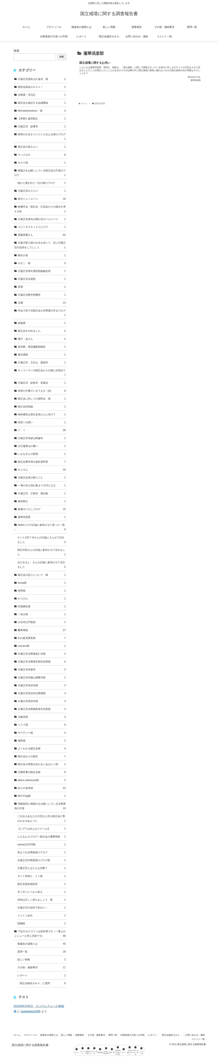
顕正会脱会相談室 (41, 884)
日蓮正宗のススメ (42, 191)
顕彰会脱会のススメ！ (42, 87)
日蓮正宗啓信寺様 (42, 701)
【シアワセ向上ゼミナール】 (41, 828)
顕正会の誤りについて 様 (42, 575)
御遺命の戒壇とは (41, 943)
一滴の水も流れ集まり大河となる (42, 485)
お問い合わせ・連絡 (195, 1035)
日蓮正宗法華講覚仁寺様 (42, 653)
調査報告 (79, 1035)
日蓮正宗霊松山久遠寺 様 (42, 79)
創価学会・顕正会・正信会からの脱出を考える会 (40, 209)
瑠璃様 (41, 923)
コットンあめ (41, 915)
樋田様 (42, 740)
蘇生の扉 (42, 255)
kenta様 (42, 583)
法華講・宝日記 (42, 95)
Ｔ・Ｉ (42, 430)
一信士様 (42, 614)
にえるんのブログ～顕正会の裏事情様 (41, 836)
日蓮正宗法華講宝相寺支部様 (42, 661)
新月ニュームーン (42, 199)
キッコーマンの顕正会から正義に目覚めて (42, 373)
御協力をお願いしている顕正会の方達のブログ (40, 173)
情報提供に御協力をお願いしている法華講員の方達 (40, 806)
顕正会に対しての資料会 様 (42, 398)
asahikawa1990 (30, 1011)
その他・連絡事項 (41, 967)
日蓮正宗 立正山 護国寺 (42, 362)
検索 (16, 50)
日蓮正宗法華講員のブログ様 (41, 860)
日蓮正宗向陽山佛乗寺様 (42, 677)
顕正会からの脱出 (42, 756)
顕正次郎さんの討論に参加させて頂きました (41, 552)
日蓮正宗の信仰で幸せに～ (41, 907)
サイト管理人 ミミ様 (41, 876)
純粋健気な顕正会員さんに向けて (42, 414)
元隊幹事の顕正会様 (42, 772)
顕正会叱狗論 (42, 406)
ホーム (17, 1035)
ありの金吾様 (42, 788)
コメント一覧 (198, 1039)
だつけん (42, 598)
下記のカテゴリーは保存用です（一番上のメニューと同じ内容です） (40, 934)
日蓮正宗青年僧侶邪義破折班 (42, 271)
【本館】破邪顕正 (42, 118)
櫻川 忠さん (42, 339)
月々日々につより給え (41, 892)
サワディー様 (42, 732)
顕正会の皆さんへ (42, 146)
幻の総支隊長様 (42, 638)
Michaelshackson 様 (42, 110)
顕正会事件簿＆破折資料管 (42, 461)
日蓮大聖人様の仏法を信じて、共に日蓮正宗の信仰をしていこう (40, 245)
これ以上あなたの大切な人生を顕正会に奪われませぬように (41, 819)
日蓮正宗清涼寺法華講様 (42, 693)
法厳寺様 (42, 717)
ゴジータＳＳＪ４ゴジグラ (42, 227)
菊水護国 (42, 354)
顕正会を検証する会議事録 (42, 103)
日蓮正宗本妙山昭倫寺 (42, 438)
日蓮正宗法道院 (42, 279)
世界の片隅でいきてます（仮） (42, 391)
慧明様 (42, 590)
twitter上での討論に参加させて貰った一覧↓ (40, 527)
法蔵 (42, 302)
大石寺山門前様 (42, 622)
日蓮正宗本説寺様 (42, 685)
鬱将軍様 (42, 630)
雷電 (42, 287)
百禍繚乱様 (42, 606)
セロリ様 (42, 162)
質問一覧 (41, 951)
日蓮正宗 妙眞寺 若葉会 (42, 383)
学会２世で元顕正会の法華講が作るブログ (42, 313)
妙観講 (42, 323)
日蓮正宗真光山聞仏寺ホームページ (42, 219)
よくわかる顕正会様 (42, 748)
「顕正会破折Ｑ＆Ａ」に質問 (41, 983)
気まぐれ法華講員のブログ (41, 852)
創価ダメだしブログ (42, 509)
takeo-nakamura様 (42, 780)
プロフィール (30, 1035)
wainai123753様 (41, 844)
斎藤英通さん (42, 235)
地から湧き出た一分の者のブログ (41, 183)
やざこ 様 (42, 263)
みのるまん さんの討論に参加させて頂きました (41, 565)
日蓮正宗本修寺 (42, 669)
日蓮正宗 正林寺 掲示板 (42, 493)
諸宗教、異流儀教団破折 (42, 346)
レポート (41, 975)
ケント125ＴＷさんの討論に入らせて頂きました (41, 540)
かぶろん (42, 469)
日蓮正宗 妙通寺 (42, 126)
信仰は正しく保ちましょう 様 (41, 899)
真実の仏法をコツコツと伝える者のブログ (42, 137)
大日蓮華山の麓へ (42, 446)
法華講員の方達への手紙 (132, 1035)
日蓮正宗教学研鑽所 (42, 295)
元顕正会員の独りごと (42, 477)
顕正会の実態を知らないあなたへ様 (42, 764)
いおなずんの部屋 (42, 454)
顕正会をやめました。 (42, 331)
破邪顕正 (42, 501)
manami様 (42, 646)
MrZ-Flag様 (42, 796)
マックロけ (42, 154)
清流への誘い (42, 422)
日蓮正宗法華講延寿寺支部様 (42, 709)
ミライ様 (42, 724)
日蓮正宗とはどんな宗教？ (41, 868)
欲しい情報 (41, 959)
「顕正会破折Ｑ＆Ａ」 (171, 1035)
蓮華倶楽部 (42, 517)
